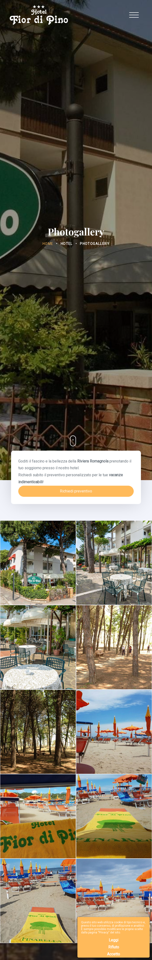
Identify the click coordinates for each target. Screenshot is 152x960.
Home (48, 244)
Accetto (113, 954)
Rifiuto (113, 947)
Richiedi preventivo (76, 491)
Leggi (113, 940)
